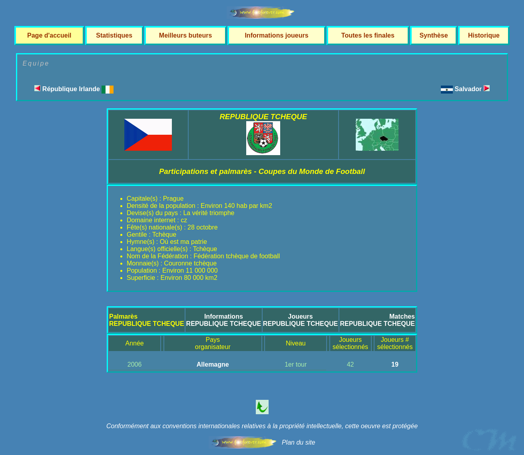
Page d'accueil (49, 35)
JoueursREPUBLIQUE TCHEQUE (300, 320)
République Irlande (74, 89)
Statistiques (114, 35)
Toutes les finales (367, 35)
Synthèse (433, 35)
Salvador (472, 89)
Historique (484, 35)
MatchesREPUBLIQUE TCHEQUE (377, 320)
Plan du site (298, 442)
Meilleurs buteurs (185, 35)
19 (394, 364)
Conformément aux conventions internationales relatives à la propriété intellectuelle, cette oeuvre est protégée (262, 426)
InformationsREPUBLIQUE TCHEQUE (223, 320)
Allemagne (213, 364)
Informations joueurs (276, 35)
